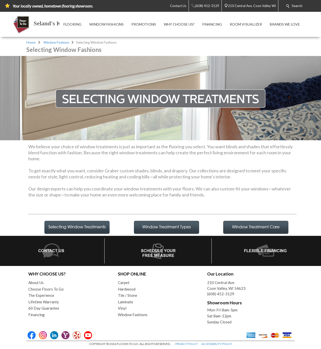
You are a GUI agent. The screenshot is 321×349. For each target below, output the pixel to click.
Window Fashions (56, 42)
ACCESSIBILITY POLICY (216, 344)
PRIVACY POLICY (186, 344)
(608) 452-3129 (220, 294)
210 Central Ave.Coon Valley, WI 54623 (226, 285)
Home (30, 42)
